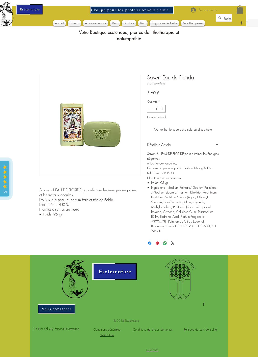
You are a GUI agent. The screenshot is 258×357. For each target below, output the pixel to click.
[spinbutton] (156, 108)
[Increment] (162, 108)
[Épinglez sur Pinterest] (157, 243)
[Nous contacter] (56, 308)
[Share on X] (172, 243)
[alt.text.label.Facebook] (241, 23)
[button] (239, 9)
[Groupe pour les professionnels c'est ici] (132, 10)
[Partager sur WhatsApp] (165, 243)
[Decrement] (150, 108)
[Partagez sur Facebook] (149, 243)
